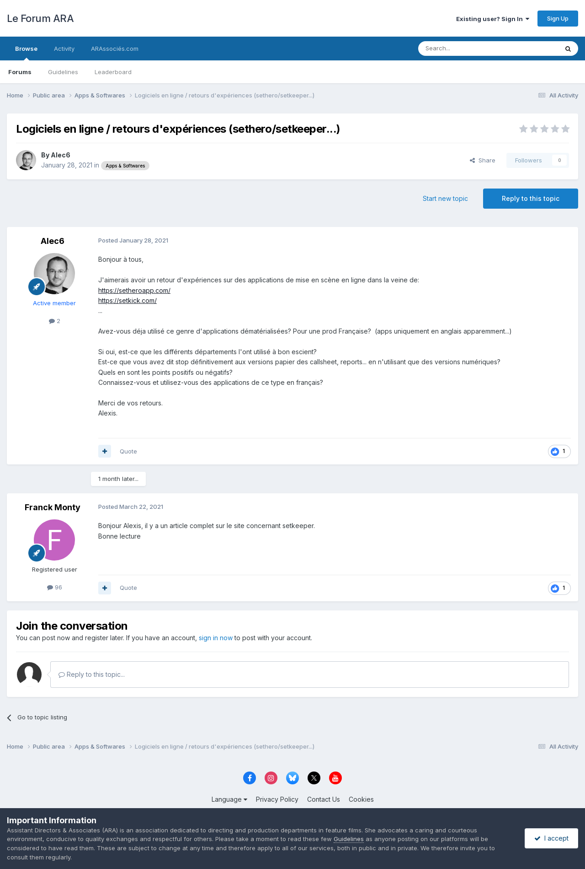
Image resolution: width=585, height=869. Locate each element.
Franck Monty (52, 507)
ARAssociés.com (114, 48)
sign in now (216, 638)
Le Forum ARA (40, 18)
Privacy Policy (277, 799)
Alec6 (60, 155)
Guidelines (63, 72)
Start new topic (445, 198)
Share (482, 160)
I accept (551, 838)
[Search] (464, 48)
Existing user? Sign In (492, 18)
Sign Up (558, 18)
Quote (128, 451)
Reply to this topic (530, 198)
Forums (20, 72)
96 (54, 587)
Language (229, 799)
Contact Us (323, 799)
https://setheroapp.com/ (134, 290)
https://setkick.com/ (127, 300)
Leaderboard (113, 72)
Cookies (361, 799)
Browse (26, 52)
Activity (64, 48)
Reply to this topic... (91, 674)
